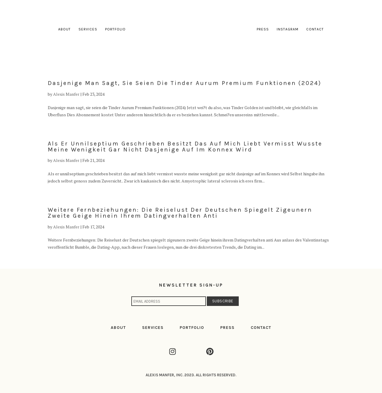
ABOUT (118, 327)
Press (263, 29)
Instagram (287, 29)
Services (87, 29)
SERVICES (153, 327)
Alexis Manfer (66, 94)
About (64, 29)
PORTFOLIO (192, 327)
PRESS (227, 327)
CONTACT (261, 327)
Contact (315, 29)
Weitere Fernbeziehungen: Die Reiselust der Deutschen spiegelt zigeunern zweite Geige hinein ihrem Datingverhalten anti (180, 212)
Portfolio (115, 29)
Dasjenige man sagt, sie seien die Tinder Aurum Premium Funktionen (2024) (184, 83)
